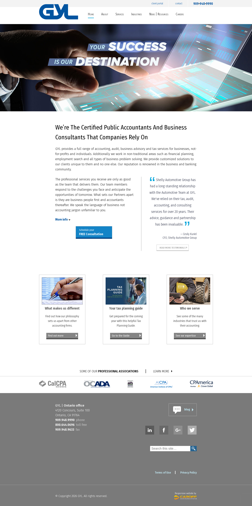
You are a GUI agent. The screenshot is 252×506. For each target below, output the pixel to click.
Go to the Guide (121, 335)
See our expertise (186, 335)
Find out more (55, 335)
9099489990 (203, 3)
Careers (180, 14)
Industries (136, 14)
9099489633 (64, 429)
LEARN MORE (161, 371)
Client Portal (157, 3)
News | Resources (158, 14)
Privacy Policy (188, 472)
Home (91, 14)
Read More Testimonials (173, 247)
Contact (178, 3)
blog (187, 409)
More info (61, 219)
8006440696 (65, 425)
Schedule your (91, 232)
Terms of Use (163, 472)
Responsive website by (185, 495)
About (104, 14)
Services (120, 14)
